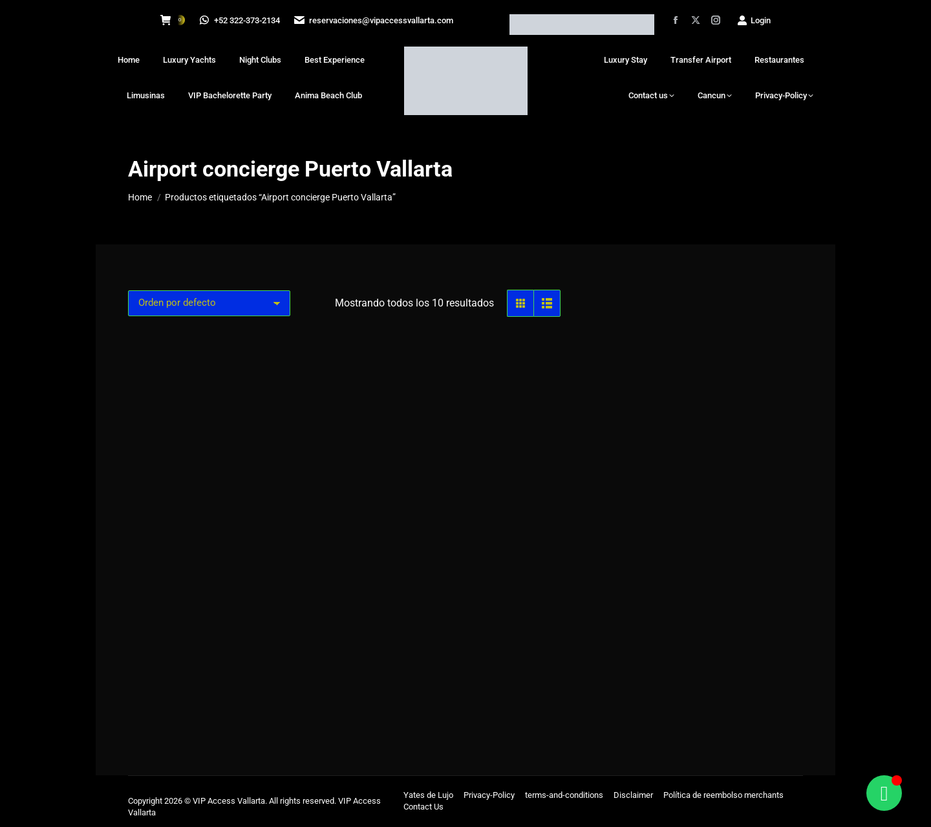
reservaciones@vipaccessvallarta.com (375, 20)
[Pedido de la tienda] (209, 303)
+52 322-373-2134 (240, 20)
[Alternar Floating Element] (884, 793)
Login (753, 20)
